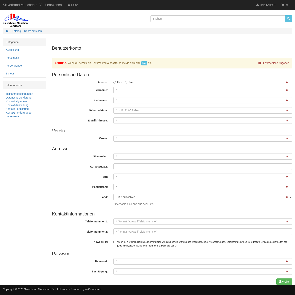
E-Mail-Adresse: (98, 120)
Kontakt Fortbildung (17, 108)
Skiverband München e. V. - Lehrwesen (32, 5)
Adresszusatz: (99, 166)
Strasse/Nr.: (100, 156)
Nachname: (101, 100)
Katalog (16, 31)
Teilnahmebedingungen (19, 93)
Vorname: (102, 90)
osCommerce (93, 289)
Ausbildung (12, 49)
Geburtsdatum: (98, 110)
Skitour (10, 73)
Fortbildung (12, 57)
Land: (104, 197)
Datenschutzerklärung (18, 97)
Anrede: (103, 82)
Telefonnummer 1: (96, 221)
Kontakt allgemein (16, 101)
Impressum (12, 116)
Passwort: (101, 261)
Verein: (103, 138)
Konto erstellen (33, 31)
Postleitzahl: (100, 186)
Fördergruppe (14, 65)
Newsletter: (101, 241)
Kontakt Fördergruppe (18, 112)
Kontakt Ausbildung (17, 105)
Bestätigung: (100, 271)
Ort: (105, 176)
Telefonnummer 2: (96, 231)
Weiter (284, 281)
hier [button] (144, 63)
